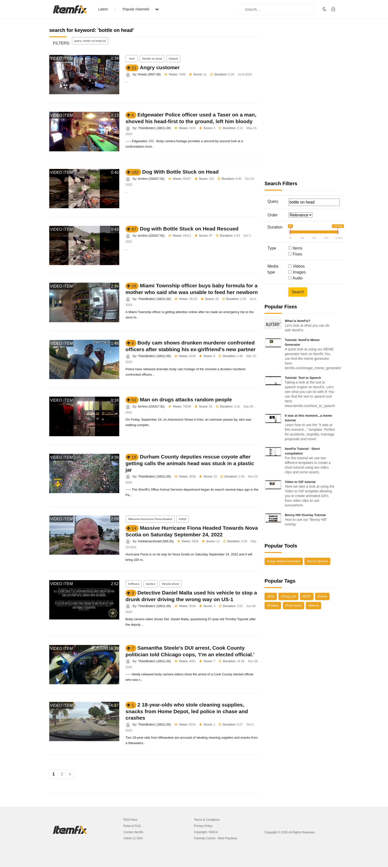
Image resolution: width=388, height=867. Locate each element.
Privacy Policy (203, 826)
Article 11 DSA (133, 838)
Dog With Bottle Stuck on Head (180, 172)
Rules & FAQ (132, 826)
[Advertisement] (300, 104)
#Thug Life (288, 596)
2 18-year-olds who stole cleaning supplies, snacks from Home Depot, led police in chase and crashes (186, 711)
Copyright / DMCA (206, 832)
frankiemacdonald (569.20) (155, 541)
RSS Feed (130, 819)
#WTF (306, 596)
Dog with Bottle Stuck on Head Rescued (189, 228)
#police (150, 583)
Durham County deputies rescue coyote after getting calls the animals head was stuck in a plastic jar (189, 463)
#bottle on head (152, 58)
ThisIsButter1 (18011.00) (154, 128)
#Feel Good (293, 605)
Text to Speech (317, 561)
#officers (133, 583)
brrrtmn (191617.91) (151, 179)
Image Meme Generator (283, 561)
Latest (103, 9)
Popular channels (140, 9)
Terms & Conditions (207, 819)
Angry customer (160, 67)
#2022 (182, 519)
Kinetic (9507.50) (149, 74)
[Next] (70, 774)
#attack (173, 58)
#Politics (273, 605)
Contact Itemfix (133, 832)
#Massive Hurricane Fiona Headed (150, 519)
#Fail (270, 596)
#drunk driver (170, 583)
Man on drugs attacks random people (186, 399)
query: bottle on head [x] (90, 40)
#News (322, 596)
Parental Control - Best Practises (215, 838)
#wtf (131, 58)
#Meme (313, 605)
